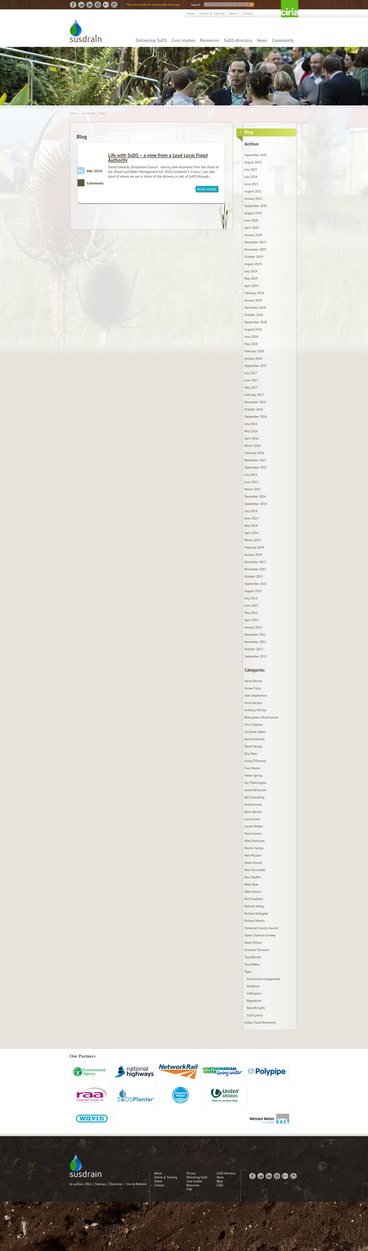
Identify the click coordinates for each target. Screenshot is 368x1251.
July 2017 (251, 373)
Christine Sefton (255, 732)
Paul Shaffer (253, 877)
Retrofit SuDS (256, 1008)
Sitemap (100, 1184)
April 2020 (252, 227)
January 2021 (253, 198)
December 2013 (255, 562)
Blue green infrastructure (262, 717)
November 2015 (255, 460)
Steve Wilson (253, 942)
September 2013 (256, 584)
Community (283, 40)
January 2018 (253, 358)
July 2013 (251, 598)
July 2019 (251, 271)
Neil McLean (253, 855)
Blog (102, 113)
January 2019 (253, 300)
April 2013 (252, 620)
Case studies (183, 40)
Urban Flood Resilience (260, 1022)
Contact (247, 13)
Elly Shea (251, 753)
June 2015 (251, 482)
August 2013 (253, 591)
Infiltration (254, 993)
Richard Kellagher (257, 913)
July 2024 (251, 177)
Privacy (191, 1173)
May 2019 (251, 278)
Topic (248, 971)
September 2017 (256, 366)
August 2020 (253, 213)
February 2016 (254, 453)
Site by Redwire (136, 1184)
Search (195, 5)
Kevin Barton (253, 812)
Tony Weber (252, 964)
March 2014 (253, 540)
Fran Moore (252, 768)
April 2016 (252, 438)
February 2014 (254, 547)
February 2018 (254, 351)
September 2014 (256, 504)
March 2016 (253, 445)
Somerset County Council (261, 928)
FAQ (189, 1189)
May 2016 (251, 431)
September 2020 (256, 206)
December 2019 (255, 242)
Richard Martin (255, 921)
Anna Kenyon (253, 703)
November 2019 (255, 249)
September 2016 (256, 416)
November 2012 (255, 642)
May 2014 (251, 525)
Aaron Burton (254, 681)
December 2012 (255, 634)
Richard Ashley (254, 906)
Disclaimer (116, 1184)
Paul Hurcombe (255, 870)
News (262, 40)
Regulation (254, 1001)
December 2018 (255, 307)
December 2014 (255, 496)
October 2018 (254, 315)
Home (190, 13)
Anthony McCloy (256, 710)
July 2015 (251, 475)
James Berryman (256, 790)
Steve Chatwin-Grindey (260, 935)
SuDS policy (255, 1015)
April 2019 (252, 286)
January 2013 (253, 627)
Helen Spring (253, 775)
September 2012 (256, 656)
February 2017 (254, 395)
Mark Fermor (253, 833)
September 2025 (256, 155)
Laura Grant (253, 819)
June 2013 (251, 605)
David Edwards (255, 739)
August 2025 (253, 162)
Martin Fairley (254, 848)
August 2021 (253, 191)
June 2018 (251, 336)
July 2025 (251, 169)
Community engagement (263, 979)
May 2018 (251, 344)
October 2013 (254, 576)
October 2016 (254, 409)
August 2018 (253, 329)
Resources (209, 40)
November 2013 (255, 569)
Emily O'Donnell (255, 761)
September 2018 (256, 322)
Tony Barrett (253, 957)
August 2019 (253, 264)
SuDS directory (238, 40)
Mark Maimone (255, 841)
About (233, 13)
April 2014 (252, 533)
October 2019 (254, 257)
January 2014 (253, 554)
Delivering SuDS (151, 40)
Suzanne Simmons (257, 950)
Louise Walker (254, 826)
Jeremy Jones (253, 804)
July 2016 (251, 424)
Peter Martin (253, 892)
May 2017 (251, 387)
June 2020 (251, 220)
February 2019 (254, 293)
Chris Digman (254, 724)
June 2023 (251, 184)
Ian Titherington (256, 783)
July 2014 (251, 511)
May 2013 (251, 613)
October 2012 (254, 649)
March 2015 (253, 489)
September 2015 (256, 467)
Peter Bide (251, 884)
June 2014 (251, 518)
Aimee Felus (253, 688)
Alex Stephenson (256, 695)
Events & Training (211, 13)
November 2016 (255, 402)
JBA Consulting (254, 797)
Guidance (253, 986)
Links (220, 1185)
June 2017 (251, 380)
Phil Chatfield (254, 899)
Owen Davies (253, 862)
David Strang (253, 746)
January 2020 (253, 235)
